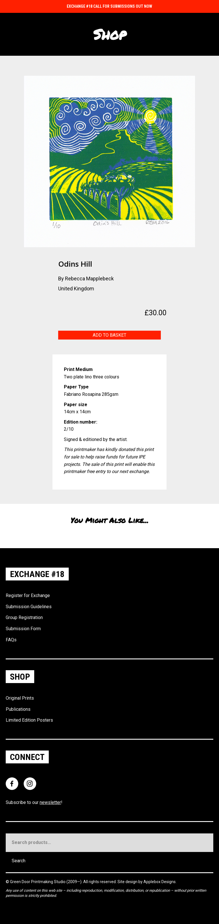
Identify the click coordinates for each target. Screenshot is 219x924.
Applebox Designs (159, 881)
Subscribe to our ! (34, 802)
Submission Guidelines (29, 606)
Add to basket (109, 335)
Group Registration (24, 617)
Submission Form (23, 628)
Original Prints (20, 698)
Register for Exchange (28, 595)
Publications (18, 709)
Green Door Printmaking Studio (38, 881)
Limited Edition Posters (29, 720)
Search (18, 860)
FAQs (11, 639)
